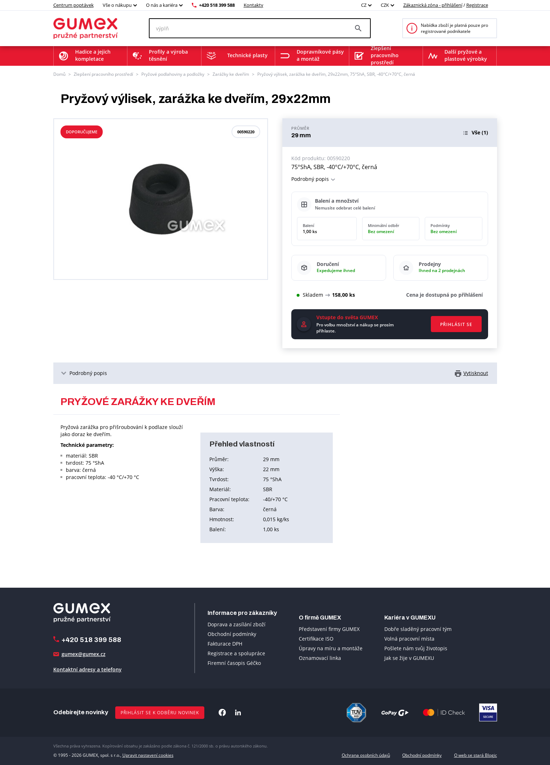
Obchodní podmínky (232, 634)
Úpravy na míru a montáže (330, 648)
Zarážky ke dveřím (231, 74)
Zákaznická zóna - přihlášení (432, 5)
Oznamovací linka (320, 658)
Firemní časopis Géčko (234, 663)
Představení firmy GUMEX (329, 629)
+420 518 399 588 (217, 5)
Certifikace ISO (316, 638)
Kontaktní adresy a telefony (87, 669)
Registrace (477, 5)
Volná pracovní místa (409, 638)
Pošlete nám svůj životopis (415, 648)
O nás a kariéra (161, 5)
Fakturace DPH (225, 643)
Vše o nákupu (117, 5)
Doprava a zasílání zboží (237, 624)
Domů (59, 74)
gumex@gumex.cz (84, 654)
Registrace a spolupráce (236, 653)
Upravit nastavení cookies (148, 755)
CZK (385, 5)
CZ (363, 5)
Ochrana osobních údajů (366, 755)
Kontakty (253, 5)
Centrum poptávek (73, 5)
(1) (480, 132)
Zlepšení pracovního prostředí (103, 74)
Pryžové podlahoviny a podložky (172, 74)
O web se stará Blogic (475, 755)
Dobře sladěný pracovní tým (418, 629)
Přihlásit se (456, 324)
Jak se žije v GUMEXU (409, 658)
